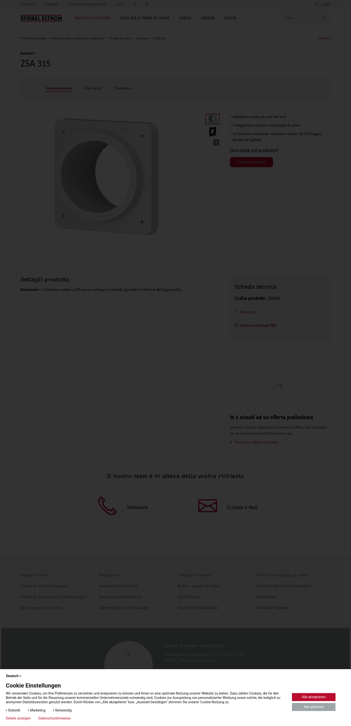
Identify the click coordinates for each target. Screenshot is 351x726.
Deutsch (14, 676)
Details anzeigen (18, 718)
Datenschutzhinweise (54, 718)
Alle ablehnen (314, 707)
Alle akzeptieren (314, 697)
